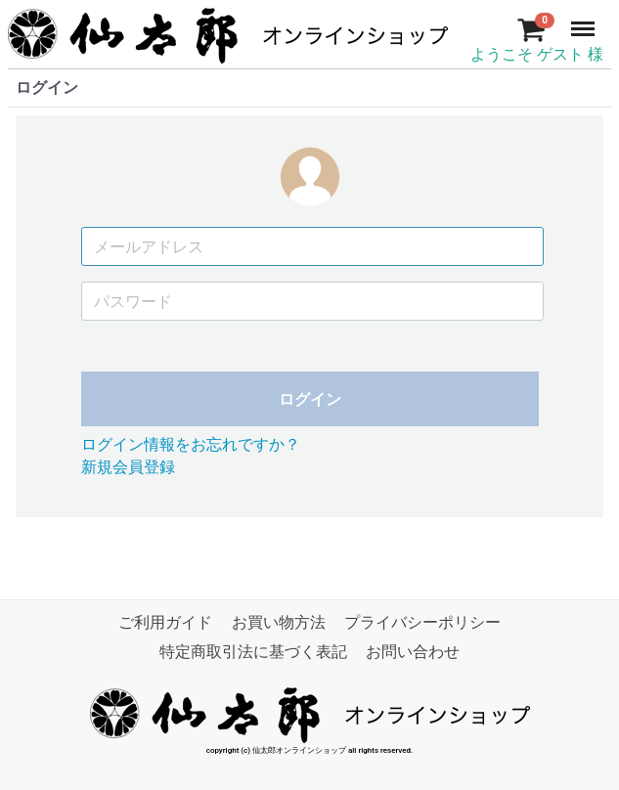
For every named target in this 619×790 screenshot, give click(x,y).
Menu (584, 19)
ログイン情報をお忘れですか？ (190, 445)
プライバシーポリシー (422, 623)
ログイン (310, 400)
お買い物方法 (279, 623)
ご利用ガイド (165, 623)
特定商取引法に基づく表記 (253, 652)
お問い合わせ (413, 652)
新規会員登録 (128, 467)
